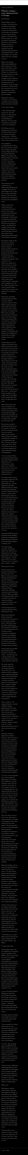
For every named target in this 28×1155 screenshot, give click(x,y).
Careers (3, 1150)
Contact (7, 1150)
